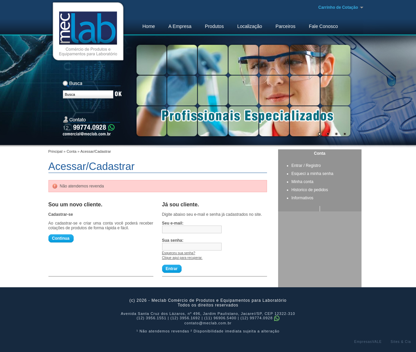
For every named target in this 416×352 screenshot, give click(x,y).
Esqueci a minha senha (313, 173)
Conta (71, 151)
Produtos (214, 26)
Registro (313, 165)
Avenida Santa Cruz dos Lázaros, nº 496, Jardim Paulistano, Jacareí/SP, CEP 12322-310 (208, 314)
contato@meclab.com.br (207, 323)
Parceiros (285, 26)
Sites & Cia (401, 342)
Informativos (302, 198)
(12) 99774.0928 (259, 318)
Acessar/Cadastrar (95, 151)
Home (149, 26)
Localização (249, 26)
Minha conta (302, 181)
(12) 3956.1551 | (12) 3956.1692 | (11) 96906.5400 (186, 318)
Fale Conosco (323, 26)
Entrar (297, 165)
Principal (55, 151)
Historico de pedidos (310, 189)
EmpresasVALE (368, 342)
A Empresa (179, 26)
